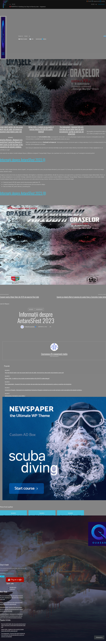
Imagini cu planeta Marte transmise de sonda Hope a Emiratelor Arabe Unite (81, 296)
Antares (31, 309)
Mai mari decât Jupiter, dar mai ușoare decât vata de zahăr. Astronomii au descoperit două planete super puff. (34, 373)
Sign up (2, 576)
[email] (7, 574)
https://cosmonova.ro (54, 356)
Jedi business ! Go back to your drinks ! (15, 396)
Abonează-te (99, 637)
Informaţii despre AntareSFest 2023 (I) (22, 159)
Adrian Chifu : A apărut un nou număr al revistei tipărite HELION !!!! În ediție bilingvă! (27, 378)
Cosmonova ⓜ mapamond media (54, 354)
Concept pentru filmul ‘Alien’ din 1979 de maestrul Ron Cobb (19, 296)
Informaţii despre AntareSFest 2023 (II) (23, 193)
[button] (29, 36)
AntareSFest (39, 309)
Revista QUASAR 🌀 (31, 326)
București (7, 370)
